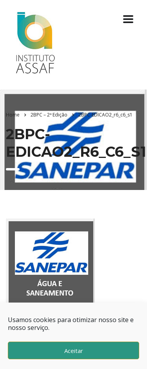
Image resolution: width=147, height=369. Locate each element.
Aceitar (73, 351)
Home (13, 114)
